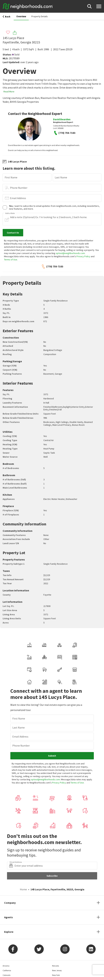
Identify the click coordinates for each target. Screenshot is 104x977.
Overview (21, 16)
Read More (9, 91)
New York (56, 975)
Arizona (6, 965)
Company (10, 902)
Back (6, 16)
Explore (8, 931)
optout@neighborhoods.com (70, 253)
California (7, 970)
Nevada (55, 965)
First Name (11, 177)
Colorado (6, 975)
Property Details (39, 16)
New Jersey (57, 970)
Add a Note (10, 213)
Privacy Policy (83, 256)
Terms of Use (10, 259)
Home (23, 889)
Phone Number (18, 187)
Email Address (18, 198)
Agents (8, 917)
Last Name (61, 177)
